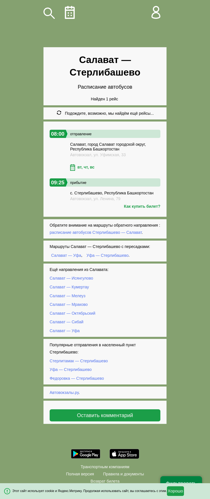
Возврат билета (105, 481)
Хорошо (175, 491)
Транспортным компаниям (105, 467)
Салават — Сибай (66, 322)
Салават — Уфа (66, 255)
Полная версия (80, 474)
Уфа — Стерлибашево (108, 255)
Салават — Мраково (69, 304)
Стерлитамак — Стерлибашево (79, 360)
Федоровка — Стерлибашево (77, 378)
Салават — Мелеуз (68, 295)
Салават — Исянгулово (71, 278)
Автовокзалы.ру (64, 392)
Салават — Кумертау (69, 287)
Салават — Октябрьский (72, 313)
